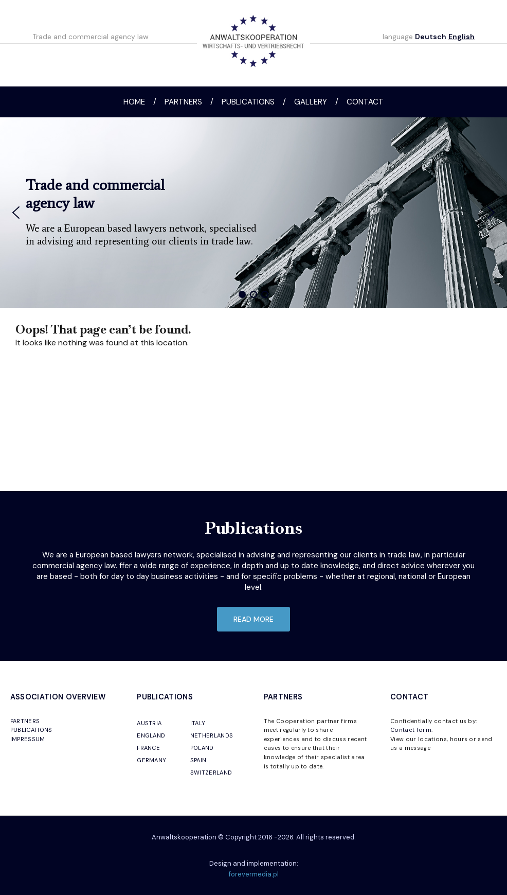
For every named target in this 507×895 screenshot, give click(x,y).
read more (253, 619)
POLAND (202, 747)
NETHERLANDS (211, 735)
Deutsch (430, 36)
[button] (16, 212)
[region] (253, 212)
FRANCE (148, 747)
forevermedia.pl (254, 874)
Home (134, 102)
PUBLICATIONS (31, 729)
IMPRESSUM (27, 739)
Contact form (410, 729)
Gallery (310, 102)
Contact (365, 102)
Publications (248, 102)
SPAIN (198, 760)
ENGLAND (151, 735)
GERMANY (151, 760)
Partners (183, 102)
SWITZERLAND (211, 772)
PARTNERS (25, 721)
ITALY (198, 723)
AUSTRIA (149, 723)
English (461, 36)
